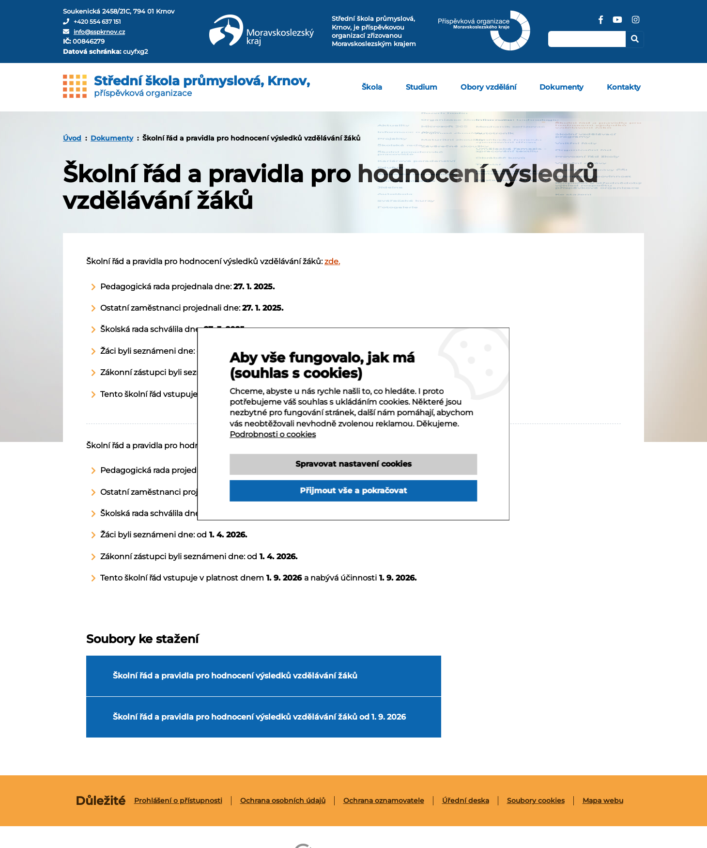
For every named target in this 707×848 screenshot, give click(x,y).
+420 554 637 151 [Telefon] (100, 21)
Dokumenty (112, 138)
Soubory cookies (536, 768)
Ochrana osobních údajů (282, 768)
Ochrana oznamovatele (383, 768)
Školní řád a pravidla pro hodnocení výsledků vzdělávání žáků (202, 680)
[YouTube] (617, 23)
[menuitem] (387, 87)
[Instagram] (635, 23)
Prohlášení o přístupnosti (178, 768)
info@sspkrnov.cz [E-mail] (102, 31)
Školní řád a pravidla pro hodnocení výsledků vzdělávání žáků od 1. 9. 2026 (469, 680)
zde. (332, 261)
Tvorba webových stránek (482, 820)
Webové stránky (346, 820)
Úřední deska (465, 768)
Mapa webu (603, 768)
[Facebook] (600, 23)
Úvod (72, 138)
